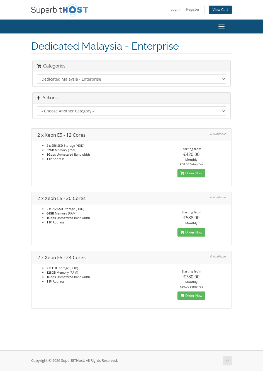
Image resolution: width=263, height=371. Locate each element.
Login (175, 9)
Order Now (191, 173)
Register (192, 9)
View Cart (220, 9)
